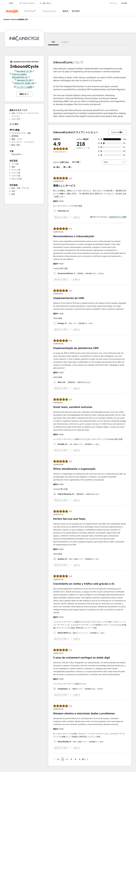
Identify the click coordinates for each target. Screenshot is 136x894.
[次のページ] (85, 759)
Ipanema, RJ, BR (25, 80)
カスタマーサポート (28, 3)
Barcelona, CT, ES (25, 71)
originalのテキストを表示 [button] (117, 217)
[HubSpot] (12, 11)
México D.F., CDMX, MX (25, 83)
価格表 (65, 11)
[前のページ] (57, 759)
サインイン (113, 3)
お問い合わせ (45, 3)
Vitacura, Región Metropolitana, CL (21, 76)
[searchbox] (114, 162)
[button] (53, 42)
